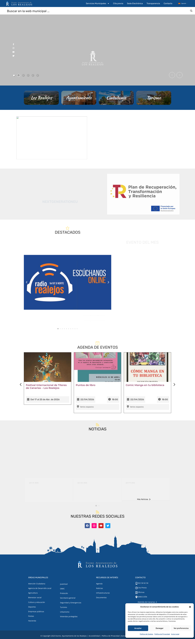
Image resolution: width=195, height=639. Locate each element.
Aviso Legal (175, 634)
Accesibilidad (94, 636)
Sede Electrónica (135, 3)
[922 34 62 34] (136, 583)
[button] (190, 607)
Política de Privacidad (162, 634)
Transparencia (153, 3)
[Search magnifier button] (191, 11)
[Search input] (97, 11)
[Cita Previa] (136, 588)
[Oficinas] (136, 592)
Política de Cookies (146, 634)
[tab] (14, 75)
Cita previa (118, 3)
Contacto (168, 3)
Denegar (159, 628)
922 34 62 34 (143, 583)
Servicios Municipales (97, 3)
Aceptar (138, 628)
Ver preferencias (181, 628)
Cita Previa (142, 587)
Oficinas (141, 592)
